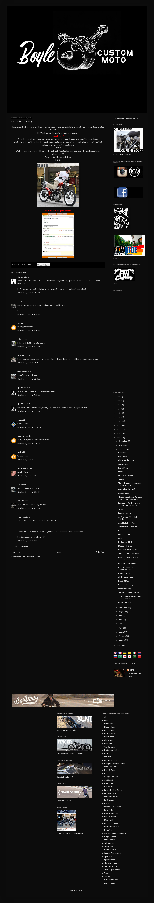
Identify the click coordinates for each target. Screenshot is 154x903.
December (123, 441)
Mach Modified (110, 817)
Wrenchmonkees (111, 880)
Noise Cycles (109, 830)
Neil (19, 452)
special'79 (22, 388)
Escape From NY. (124, 513)
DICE (106, 754)
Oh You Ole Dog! (125, 589)
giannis (21, 517)
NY (119, 531)
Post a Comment (21, 547)
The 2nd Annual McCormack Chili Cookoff (129, 484)
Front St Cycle (109, 770)
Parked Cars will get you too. (129, 468)
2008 (118, 645)
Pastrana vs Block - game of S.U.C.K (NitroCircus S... (129, 504)
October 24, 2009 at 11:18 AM (29, 428)
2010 (118, 434)
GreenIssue (108, 783)
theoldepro (22, 372)
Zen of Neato (109, 883)
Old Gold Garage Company (115, 833)
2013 (118, 421)
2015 (118, 413)
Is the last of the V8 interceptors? (125, 568)
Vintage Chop (109, 877)
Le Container (109, 800)
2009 (118, 438)
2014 (118, 417)
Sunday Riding (124, 479)
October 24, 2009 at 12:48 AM (29, 379)
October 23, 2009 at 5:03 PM (29, 293)
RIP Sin (120, 472)
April (121, 628)
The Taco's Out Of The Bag (128, 592)
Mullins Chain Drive (111, 827)
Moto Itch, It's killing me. (127, 550)
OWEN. (121, 538)
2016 (118, 409)
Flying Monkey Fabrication (114, 764)
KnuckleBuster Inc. (111, 797)
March (121, 632)
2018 (118, 401)
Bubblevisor (109, 737)
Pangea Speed (110, 837)
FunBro (107, 774)
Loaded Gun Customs (113, 807)
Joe (19, 323)
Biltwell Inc (108, 724)
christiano (22, 356)
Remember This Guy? (126, 489)
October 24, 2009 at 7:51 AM (29, 411)
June (121, 620)
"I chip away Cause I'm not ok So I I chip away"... (129, 597)
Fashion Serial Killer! (112, 760)
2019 (118, 397)
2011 (118, 429)
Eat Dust (107, 757)
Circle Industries (124, 603)
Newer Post (16, 552)
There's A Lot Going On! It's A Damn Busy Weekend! (130, 498)
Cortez (20, 277)
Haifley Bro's (109, 787)
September (123, 608)
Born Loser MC (110, 734)
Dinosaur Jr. (122, 453)
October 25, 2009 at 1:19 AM (29, 444)
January (122, 640)
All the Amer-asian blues (127, 577)
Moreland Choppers (112, 823)
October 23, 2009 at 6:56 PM (29, 331)
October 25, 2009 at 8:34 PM (29, 492)
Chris (20, 485)
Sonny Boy (108, 847)
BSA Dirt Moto (124, 581)
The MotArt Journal (111, 863)
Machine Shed (110, 820)
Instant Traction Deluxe (113, 790)
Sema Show (123, 464)
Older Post (100, 552)
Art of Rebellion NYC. (126, 523)
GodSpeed (108, 780)
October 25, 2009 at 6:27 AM (29, 460)
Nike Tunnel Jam (124, 574)
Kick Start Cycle (110, 793)
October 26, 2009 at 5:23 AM (29, 508)
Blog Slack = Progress (127, 563)
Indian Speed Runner (126, 535)
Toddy (106, 873)
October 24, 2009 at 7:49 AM (29, 395)
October (122, 449)
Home (58, 552)
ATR (105, 717)
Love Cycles (109, 810)
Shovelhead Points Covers (128, 554)
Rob (19, 420)
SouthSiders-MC (110, 850)
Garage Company (111, 777)
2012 (118, 425)
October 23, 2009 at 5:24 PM (29, 314)
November (123, 445)
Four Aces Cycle (110, 767)
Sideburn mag (110, 843)
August (122, 612)
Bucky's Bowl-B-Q (125, 542)
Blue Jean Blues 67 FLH (127, 460)
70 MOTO (122, 509)
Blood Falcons (110, 727)
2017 (118, 405)
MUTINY (21, 501)
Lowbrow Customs (111, 813)
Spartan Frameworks (112, 853)
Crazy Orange (123, 493)
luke (19, 339)
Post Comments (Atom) (31, 557)
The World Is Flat (111, 866)
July (120, 616)
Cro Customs (109, 747)
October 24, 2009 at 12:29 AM (29, 363)
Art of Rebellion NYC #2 (127, 527)
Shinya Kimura (110, 840)
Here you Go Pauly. (125, 585)
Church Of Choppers (112, 744)
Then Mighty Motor (112, 870)
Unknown (22, 436)
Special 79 (108, 857)
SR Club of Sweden (125, 476)
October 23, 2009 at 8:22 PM (29, 347)
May (121, 624)
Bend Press (108, 720)
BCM (132, 670)
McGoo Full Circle (125, 546)
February (122, 636)
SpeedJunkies (109, 860)
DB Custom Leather (112, 750)
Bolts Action (109, 730)
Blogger (82, 890)
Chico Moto (109, 740)
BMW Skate (122, 457)
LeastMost (108, 803)
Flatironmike (23, 469)
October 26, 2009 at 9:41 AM (29, 541)
